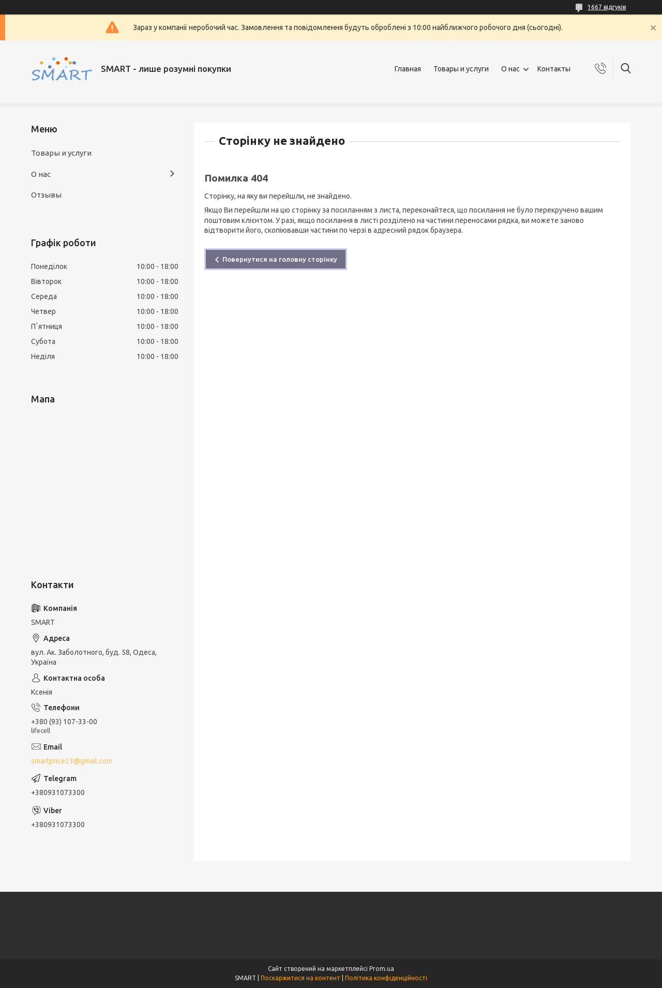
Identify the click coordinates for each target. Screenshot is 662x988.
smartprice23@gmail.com (71, 761)
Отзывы (46, 194)
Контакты (553, 69)
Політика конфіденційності (386, 978)
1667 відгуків (607, 7)
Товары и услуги (461, 69)
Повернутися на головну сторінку (279, 259)
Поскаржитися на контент (300, 978)
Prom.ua (381, 968)
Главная (408, 69)
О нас (510, 69)
